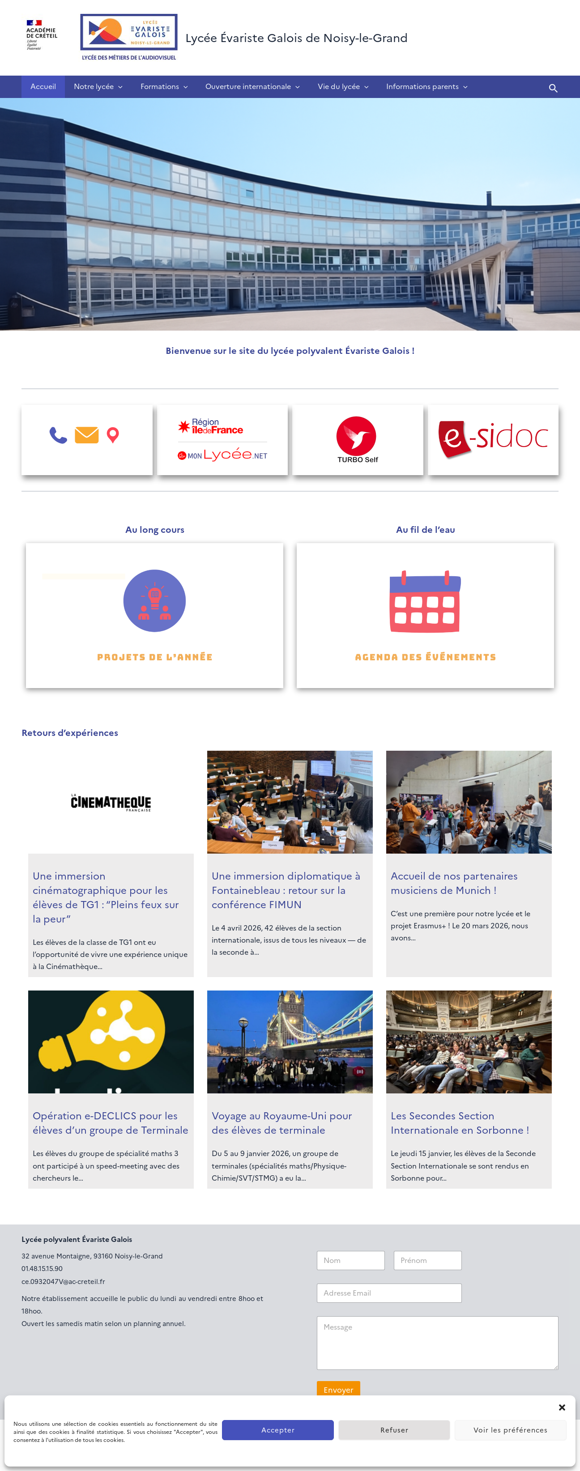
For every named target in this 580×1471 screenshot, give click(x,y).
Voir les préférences (510, 1430)
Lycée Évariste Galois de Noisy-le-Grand (296, 38)
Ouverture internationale (240, 87)
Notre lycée (92, 87)
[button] (562, 1406)
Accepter (278, 1430)
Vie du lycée (327, 87)
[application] (112, 87)
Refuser (394, 1430)
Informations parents (407, 87)
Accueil (41, 86)
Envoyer (339, 1390)
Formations (155, 87)
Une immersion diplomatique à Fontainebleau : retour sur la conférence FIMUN (286, 890)
